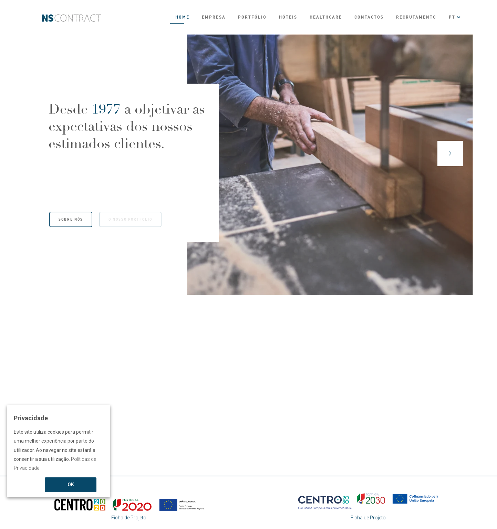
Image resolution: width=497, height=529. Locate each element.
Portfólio (252, 17)
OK (71, 484)
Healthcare (326, 17)
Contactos (369, 17)
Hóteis (288, 17)
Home (182, 17)
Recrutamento (416, 17)
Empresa (214, 17)
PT (452, 17)
